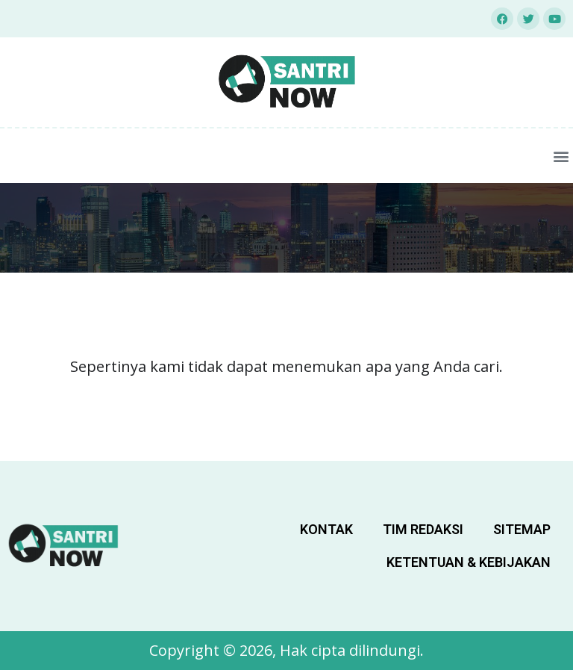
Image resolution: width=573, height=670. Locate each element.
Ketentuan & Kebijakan (468, 562)
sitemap (522, 529)
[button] (560, 155)
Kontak (326, 529)
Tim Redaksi (423, 529)
